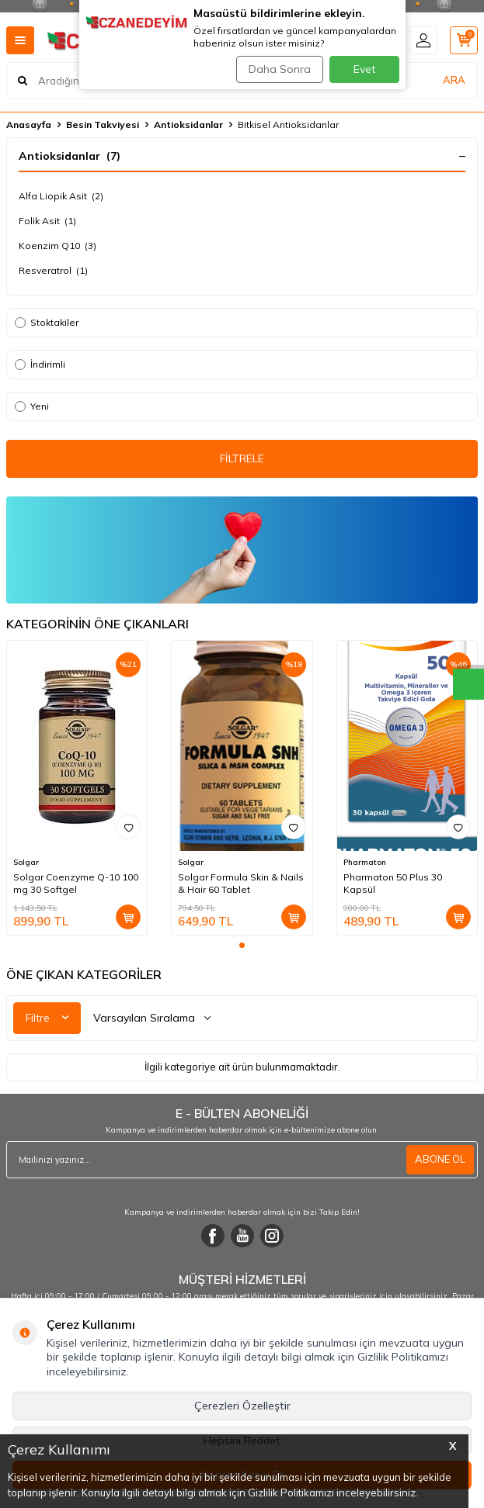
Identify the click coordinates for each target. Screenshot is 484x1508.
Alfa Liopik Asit (61, 196)
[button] (242, 945)
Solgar (26, 862)
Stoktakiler (46, 322)
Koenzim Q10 (57, 246)
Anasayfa (28, 124)
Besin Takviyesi (102, 124)
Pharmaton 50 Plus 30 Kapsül (392, 883)
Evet (364, 69)
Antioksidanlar (188, 124)
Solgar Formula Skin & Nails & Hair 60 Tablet (241, 883)
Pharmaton (364, 862)
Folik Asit (47, 221)
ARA (454, 80)
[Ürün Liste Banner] (242, 550)
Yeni (32, 406)
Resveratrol (53, 271)
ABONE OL (440, 1159)
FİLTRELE (242, 458)
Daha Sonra (280, 69)
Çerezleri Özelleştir (242, 1406)
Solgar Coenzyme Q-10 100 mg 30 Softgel (75, 883)
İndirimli (40, 364)
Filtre (47, 1018)
